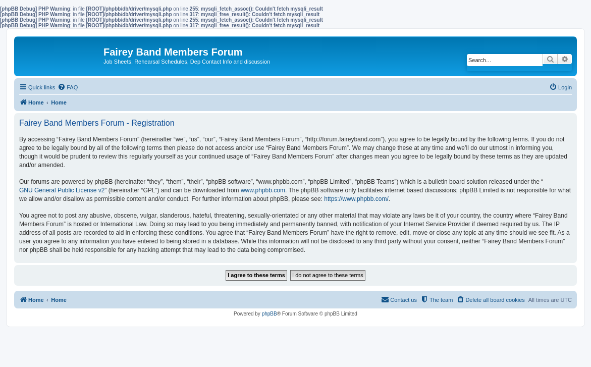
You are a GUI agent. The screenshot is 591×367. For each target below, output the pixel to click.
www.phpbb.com (263, 190)
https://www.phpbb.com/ (356, 198)
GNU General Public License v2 (61, 190)
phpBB (269, 314)
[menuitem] (68, 87)
